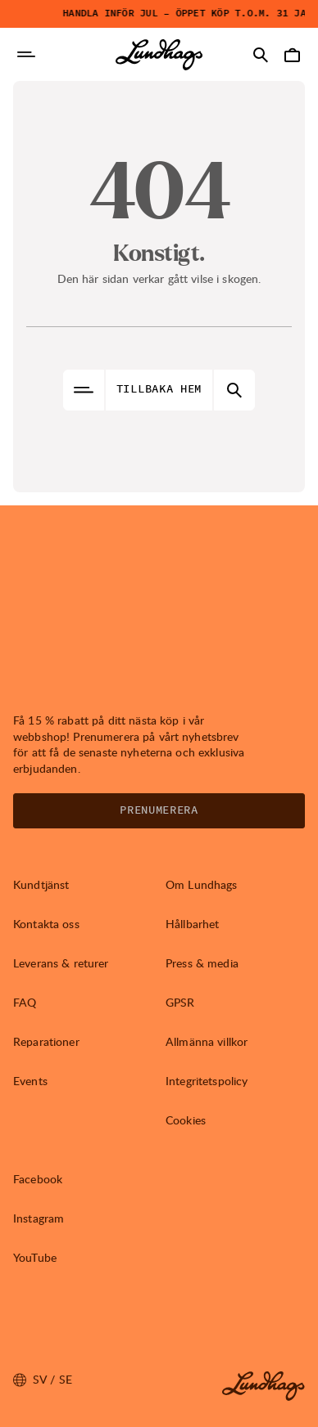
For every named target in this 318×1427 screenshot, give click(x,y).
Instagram (38, 1218)
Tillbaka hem (159, 389)
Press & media (202, 963)
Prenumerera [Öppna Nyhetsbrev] (159, 810)
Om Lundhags (202, 884)
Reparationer (46, 1041)
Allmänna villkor (207, 1041)
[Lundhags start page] (159, 54)
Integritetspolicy (207, 1080)
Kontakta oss (46, 923)
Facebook (37, 1179)
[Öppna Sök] (261, 55)
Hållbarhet (192, 923)
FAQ (24, 1002)
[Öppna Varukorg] (292, 55)
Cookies (186, 1120)
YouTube (35, 1257)
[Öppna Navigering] (26, 55)
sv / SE (42, 1379)
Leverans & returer (61, 963)
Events (30, 1080)
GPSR (180, 1002)
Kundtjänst (41, 884)
